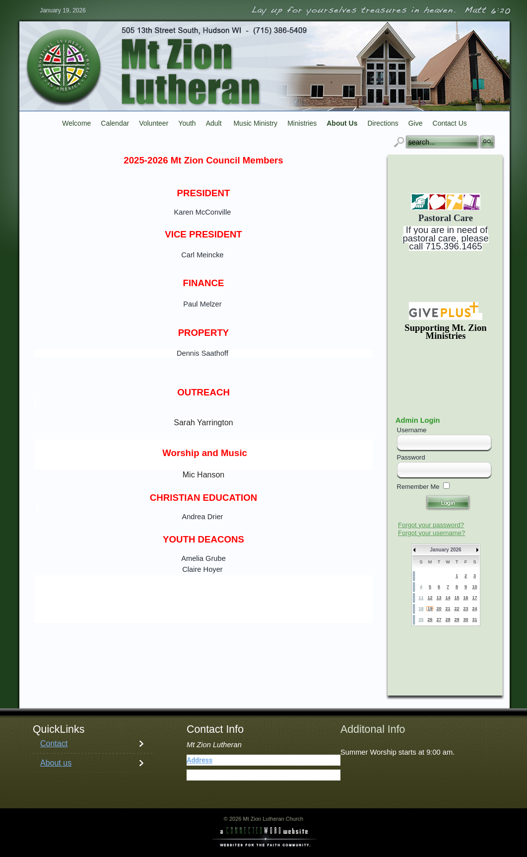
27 (438, 619)
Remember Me (418, 486)
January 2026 (445, 549)
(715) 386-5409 (234, 775)
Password (411, 457)
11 (420, 597)
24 (474, 608)
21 (447, 608)
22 (456, 608)
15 (456, 597)
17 (474, 597)
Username (412, 430)
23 (465, 608)
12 (429, 597)
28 (447, 619)
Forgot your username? (431, 533)
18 (420, 608)
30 (465, 619)
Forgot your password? (431, 525)
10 (474, 586)
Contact (53, 743)
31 (474, 619)
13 (438, 597)
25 (420, 619)
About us (55, 763)
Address (199, 760)
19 (429, 608)
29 (456, 619)
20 (438, 608)
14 (447, 597)
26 (429, 619)
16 (465, 597)
